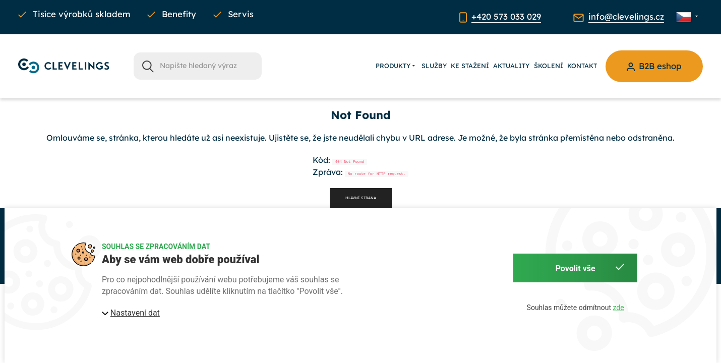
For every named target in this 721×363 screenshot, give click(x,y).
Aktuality (511, 66)
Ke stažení (470, 66)
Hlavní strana (360, 198)
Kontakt (582, 66)
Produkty (396, 66)
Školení (548, 66)
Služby (434, 66)
